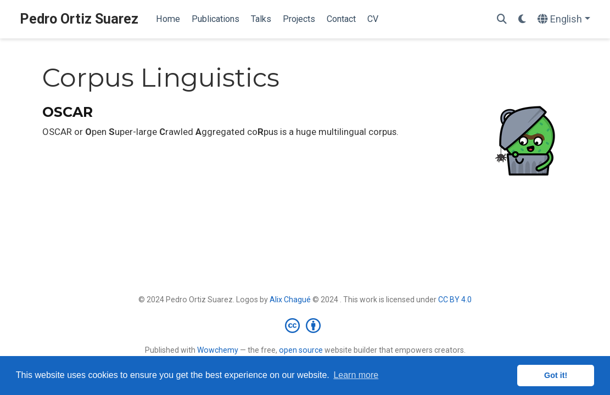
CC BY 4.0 (455, 299)
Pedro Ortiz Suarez (79, 19)
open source (301, 350)
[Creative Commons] (305, 325)
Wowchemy (217, 350)
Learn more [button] (355, 375)
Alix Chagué (290, 299)
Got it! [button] (555, 375)
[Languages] (564, 19)
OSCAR (67, 112)
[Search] (502, 19)
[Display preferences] (522, 19)
